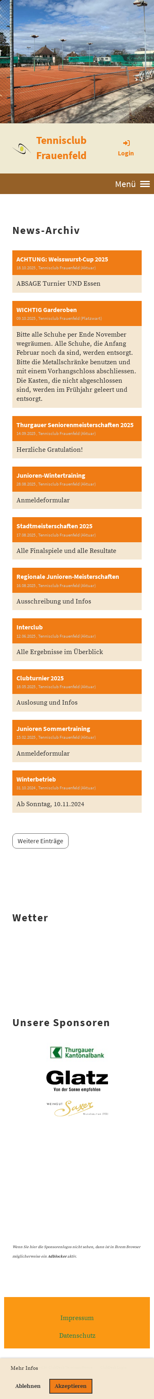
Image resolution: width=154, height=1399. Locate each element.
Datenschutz (77, 1336)
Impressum (77, 1318)
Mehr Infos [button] (24, 1368)
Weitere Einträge (40, 841)
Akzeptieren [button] (71, 1386)
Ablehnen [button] (28, 1386)
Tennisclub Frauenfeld (61, 147)
